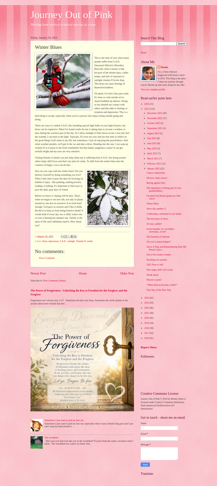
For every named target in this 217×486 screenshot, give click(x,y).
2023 (147, 302)
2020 (147, 318)
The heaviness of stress (157, 218)
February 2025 (154, 163)
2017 (147, 333)
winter (90, 241)
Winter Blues (152, 203)
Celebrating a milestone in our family (164, 214)
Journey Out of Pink (72, 14)
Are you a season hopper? (158, 241)
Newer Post (38, 273)
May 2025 (152, 148)
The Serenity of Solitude (157, 237)
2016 (147, 338)
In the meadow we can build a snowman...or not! (160, 230)
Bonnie (164, 67)
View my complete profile (153, 89)
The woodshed (51, 437)
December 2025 (155, 113)
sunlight (71, 241)
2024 (147, 298)
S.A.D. (63, 241)
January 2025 (153, 168)
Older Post (127, 273)
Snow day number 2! (156, 208)
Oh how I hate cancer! (156, 178)
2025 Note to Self (154, 264)
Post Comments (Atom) (54, 280)
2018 (147, 328)
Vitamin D (81, 241)
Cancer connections (155, 173)
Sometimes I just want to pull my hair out (64, 420)
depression (53, 241)
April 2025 (152, 153)
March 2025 (153, 158)
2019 (147, 323)
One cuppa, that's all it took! (159, 270)
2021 (147, 313)
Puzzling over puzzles (156, 259)
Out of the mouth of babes (158, 254)
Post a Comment (47, 258)
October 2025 (154, 123)
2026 (147, 104)
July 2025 (152, 138)
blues (44, 241)
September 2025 (155, 128)
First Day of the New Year (158, 290)
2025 (147, 109)
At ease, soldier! (154, 224)
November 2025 (155, 118)
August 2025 (153, 133)
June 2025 (152, 143)
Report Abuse (149, 347)
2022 (147, 308)
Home (83, 273)
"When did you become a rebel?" (161, 285)
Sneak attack (152, 275)
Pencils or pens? (154, 280)
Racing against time (155, 183)
